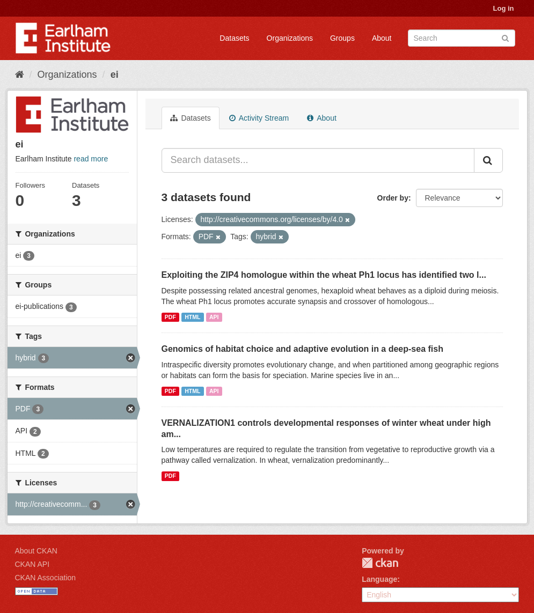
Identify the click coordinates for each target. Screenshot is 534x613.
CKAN (380, 562)
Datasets (234, 38)
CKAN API (32, 564)
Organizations (290, 38)
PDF (170, 317)
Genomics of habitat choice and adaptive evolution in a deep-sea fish (302, 348)
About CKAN (36, 550)
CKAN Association (45, 577)
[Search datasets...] (318, 160)
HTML (192, 317)
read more (91, 158)
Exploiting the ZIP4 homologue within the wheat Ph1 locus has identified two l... (324, 274)
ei (115, 74)
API (214, 317)
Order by (392, 198)
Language (379, 579)
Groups (342, 38)
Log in (503, 8)
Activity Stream (259, 118)
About (382, 38)
